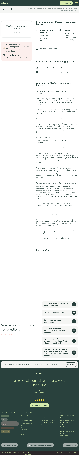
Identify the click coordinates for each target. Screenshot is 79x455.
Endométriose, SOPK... (47, 422)
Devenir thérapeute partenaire (26, 424)
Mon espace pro (70, 445)
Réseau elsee (25, 415)
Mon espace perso (9, 445)
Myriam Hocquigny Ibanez (69, 10)
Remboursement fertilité (67, 429)
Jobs (22, 434)
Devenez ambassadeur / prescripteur (28, 428)
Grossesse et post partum (7, 423)
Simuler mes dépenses (67, 415)
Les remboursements (67, 420)
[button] (76, 3)
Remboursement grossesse (68, 426)
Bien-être (5, 416)
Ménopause (5, 431)
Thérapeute (7, 9)
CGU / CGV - (16, 453)
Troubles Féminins (7, 428)
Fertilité (4, 419)
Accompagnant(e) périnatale (67, 8)
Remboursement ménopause (65, 434)
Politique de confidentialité (26, 453)
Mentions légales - (6, 453)
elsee (30, 8)
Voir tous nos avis (39, 393)
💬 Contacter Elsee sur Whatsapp (40, 445)
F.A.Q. (62, 438)
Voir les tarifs (66, 3)
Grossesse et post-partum (48, 420)
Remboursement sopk (67, 431)
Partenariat (24, 432)
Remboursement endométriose (65, 423)
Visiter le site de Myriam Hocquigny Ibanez (57, 72)
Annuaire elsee (25, 418)
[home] (5, 3)
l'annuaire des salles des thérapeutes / (45, 8)
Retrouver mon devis (66, 418)
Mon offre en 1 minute (39, 405)
